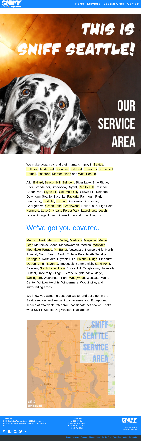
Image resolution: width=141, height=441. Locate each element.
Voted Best (117, 437)
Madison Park (36, 240)
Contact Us (133, 437)
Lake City (47, 210)
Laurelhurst (89, 210)
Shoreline (62, 169)
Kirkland (76, 169)
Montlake (99, 245)
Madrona (76, 240)
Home (79, 3)
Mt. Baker (60, 249)
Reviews (84, 437)
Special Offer (114, 3)
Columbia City (68, 192)
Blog (98, 437)
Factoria (73, 196)
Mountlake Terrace (39, 249)
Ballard (38, 182)
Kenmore (32, 210)
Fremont (61, 201)
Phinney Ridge (87, 259)
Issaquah (44, 174)
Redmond (47, 169)
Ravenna (52, 263)
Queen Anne (35, 263)
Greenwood (71, 206)
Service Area (106, 437)
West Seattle (87, 174)
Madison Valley (57, 240)
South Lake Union (52, 268)
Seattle (98, 164)
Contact (133, 3)
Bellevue (32, 169)
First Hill (48, 201)
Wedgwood (77, 277)
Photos (91, 437)
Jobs (125, 437)
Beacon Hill (53, 182)
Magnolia (90, 240)
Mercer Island (61, 174)
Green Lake (53, 206)
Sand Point (102, 263)
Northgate (33, 259)
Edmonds (90, 169)
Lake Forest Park (67, 210)
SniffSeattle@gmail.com (78, 423)
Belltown (68, 182)
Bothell (31, 174)
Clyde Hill (50, 192)
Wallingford (34, 277)
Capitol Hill (86, 187)
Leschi (103, 210)
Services (94, 3)
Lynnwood (106, 169)
